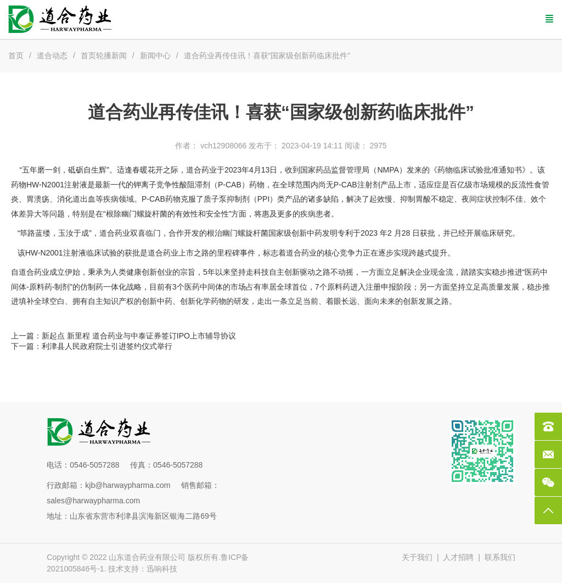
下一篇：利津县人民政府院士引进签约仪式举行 (91, 346)
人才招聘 (458, 557)
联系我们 (500, 557)
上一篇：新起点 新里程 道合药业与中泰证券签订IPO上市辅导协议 (123, 335)
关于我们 (417, 557)
